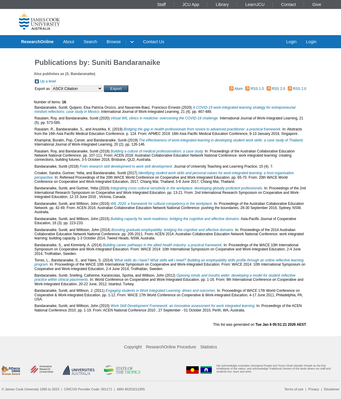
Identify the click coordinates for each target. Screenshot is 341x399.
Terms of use (293, 389)
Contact (288, 4)
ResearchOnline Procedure (171, 347)
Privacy (313, 389)
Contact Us (153, 41)
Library (222, 4)
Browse (114, 41)
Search (90, 41)
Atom (238, 89)
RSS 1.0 (257, 89)
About (68, 41)
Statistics (208, 347)
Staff (161, 4)
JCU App (190, 4)
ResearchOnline (37, 41)
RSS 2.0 (278, 89)
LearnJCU (255, 4)
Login (291, 41)
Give (316, 4)
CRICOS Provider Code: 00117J (88, 389)
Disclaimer (332, 389)
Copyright (133, 347)
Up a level (48, 81)
